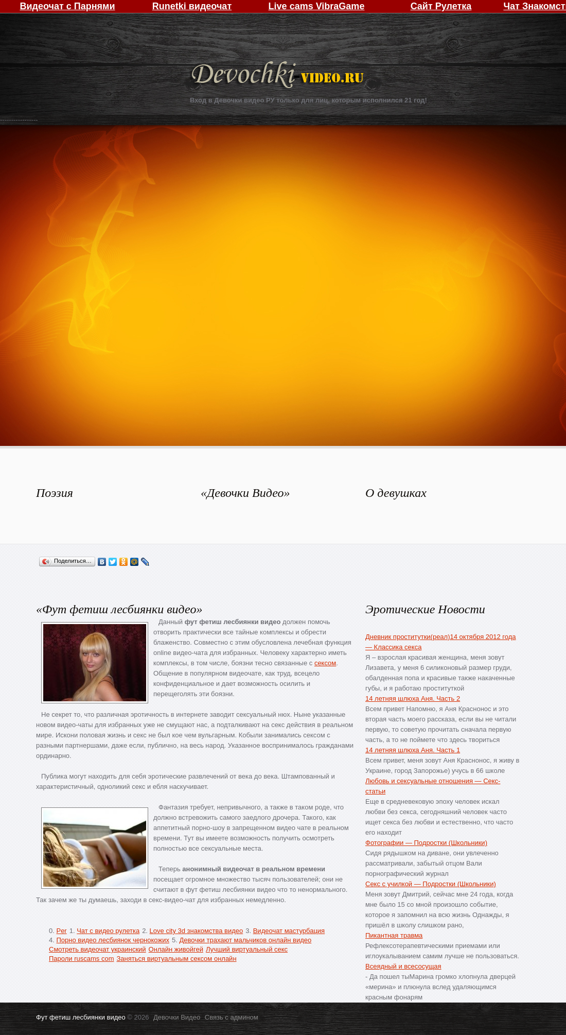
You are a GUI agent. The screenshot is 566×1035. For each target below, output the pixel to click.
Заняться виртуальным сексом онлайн (177, 958)
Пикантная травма (393, 935)
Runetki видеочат (192, 6)
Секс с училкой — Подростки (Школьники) (430, 884)
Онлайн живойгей (176, 949)
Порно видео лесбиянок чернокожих (112, 940)
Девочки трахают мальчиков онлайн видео (245, 940)
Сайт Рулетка (441, 6)
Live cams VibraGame (317, 6)
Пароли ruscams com (81, 958)
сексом (325, 663)
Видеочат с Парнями (67, 6)
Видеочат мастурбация (289, 931)
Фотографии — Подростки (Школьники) (426, 843)
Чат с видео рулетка (108, 931)
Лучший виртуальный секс (247, 949)
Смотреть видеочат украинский (97, 949)
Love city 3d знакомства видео (196, 931)
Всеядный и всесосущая (403, 966)
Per (61, 931)
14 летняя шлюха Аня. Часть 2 (412, 698)
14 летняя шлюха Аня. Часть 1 (412, 750)
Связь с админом (231, 1017)
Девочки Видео (279, 76)
